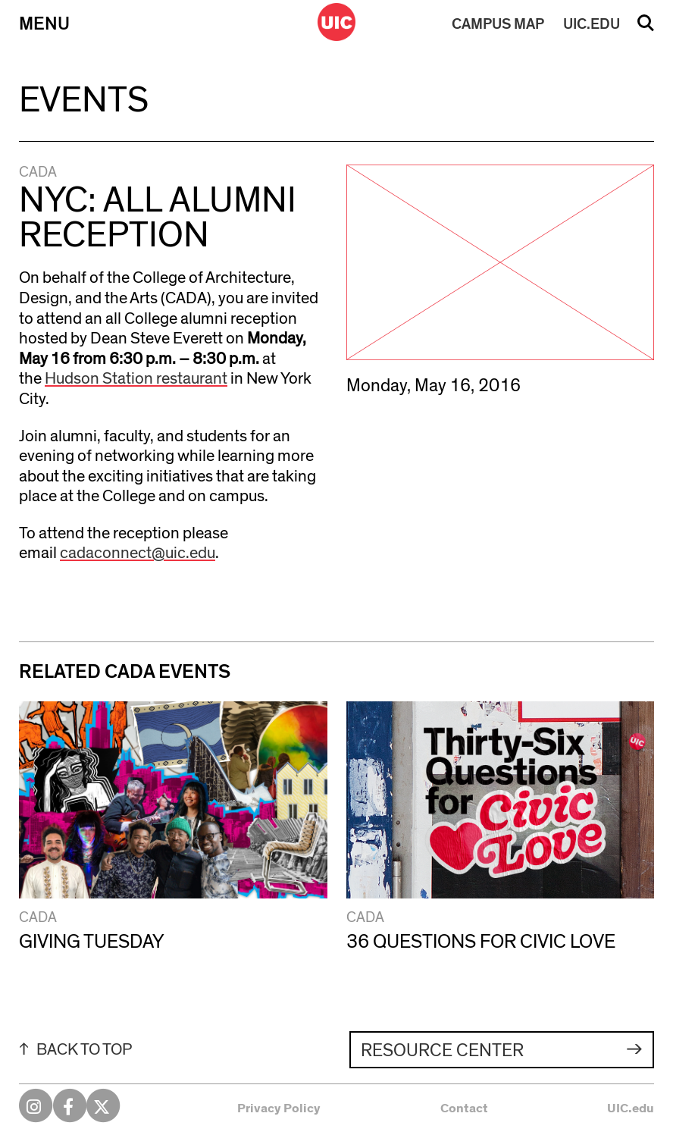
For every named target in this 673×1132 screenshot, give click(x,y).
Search (645, 28)
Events (84, 100)
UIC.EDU (591, 24)
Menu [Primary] (44, 24)
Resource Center (442, 1051)
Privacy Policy (279, 1108)
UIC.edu (630, 1108)
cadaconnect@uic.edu (137, 552)
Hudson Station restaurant (136, 378)
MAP (498, 24)
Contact (464, 1108)
